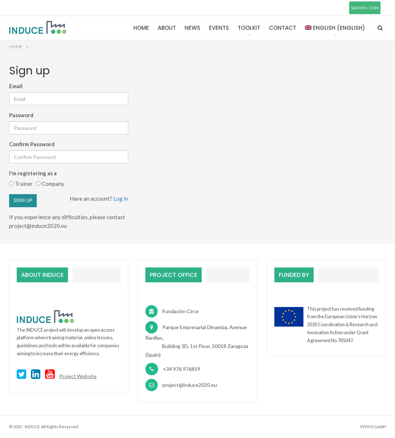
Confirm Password (32, 144)
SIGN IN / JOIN (365, 8)
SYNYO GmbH (373, 426)
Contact (282, 28)
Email (16, 86)
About (167, 28)
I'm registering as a (34, 173)
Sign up (22, 200)
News (192, 28)
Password (21, 115)
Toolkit (249, 28)
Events (219, 28)
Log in (120, 198)
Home (141, 28)
